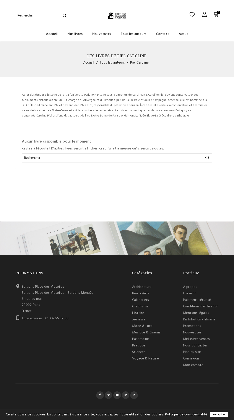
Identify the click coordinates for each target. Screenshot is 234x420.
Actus (183, 34)
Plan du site (192, 352)
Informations (29, 272)
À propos (190, 287)
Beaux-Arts (141, 293)
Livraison (190, 293)
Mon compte (193, 365)
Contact (162, 34)
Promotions (192, 326)
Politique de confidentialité (186, 414)
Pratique (138, 345)
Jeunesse (139, 319)
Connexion (191, 358)
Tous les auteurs (133, 34)
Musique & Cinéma (146, 332)
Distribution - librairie (199, 319)
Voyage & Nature (145, 358)
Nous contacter (195, 345)
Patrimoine (140, 339)
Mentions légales (196, 313)
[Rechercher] (42, 15)
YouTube (117, 395)
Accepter (219, 414)
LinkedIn (134, 395)
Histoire (138, 313)
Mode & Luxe (142, 326)
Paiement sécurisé (197, 300)
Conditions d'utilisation (201, 306)
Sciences (138, 352)
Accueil (52, 34)
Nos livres (75, 34)
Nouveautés (101, 34)
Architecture (142, 287)
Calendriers (140, 300)
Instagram (125, 395)
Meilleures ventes (196, 339)
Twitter (108, 395)
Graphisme (140, 306)
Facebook (100, 395)
